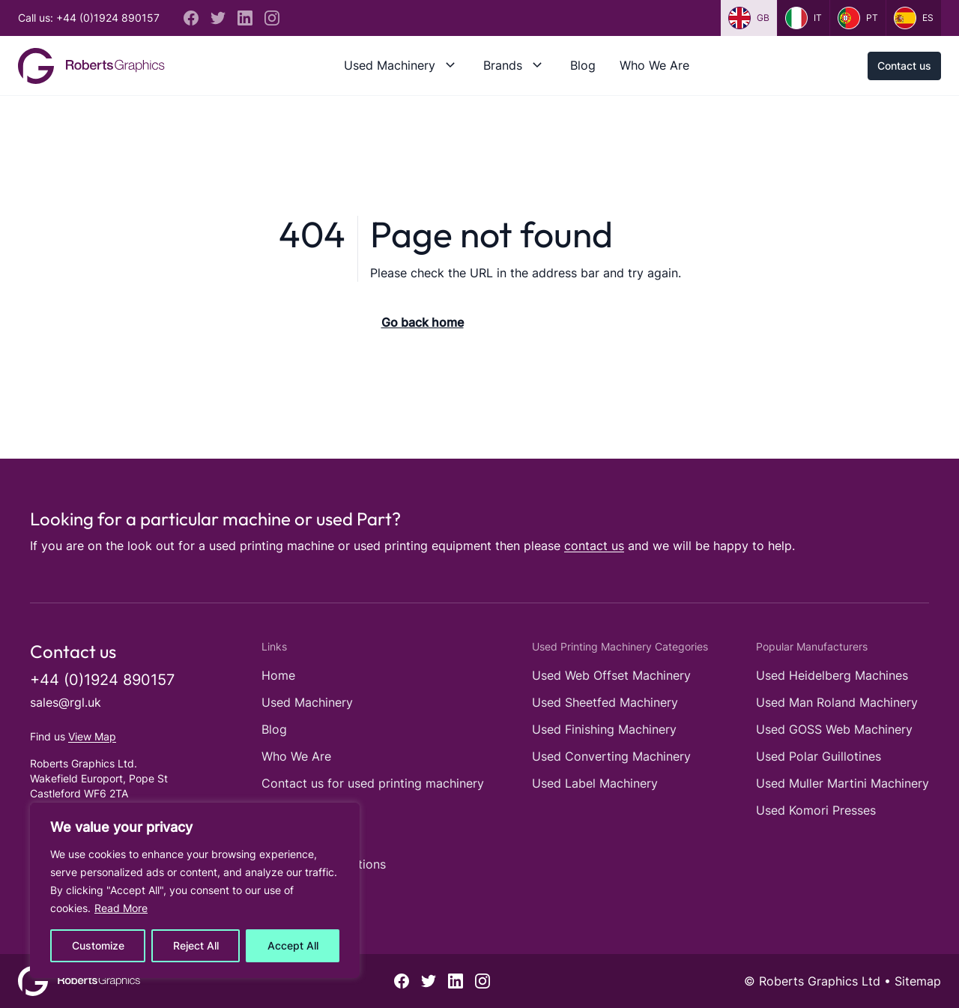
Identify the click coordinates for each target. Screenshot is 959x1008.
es (914, 18)
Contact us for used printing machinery (372, 783)
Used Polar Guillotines (818, 756)
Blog (583, 65)
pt (858, 18)
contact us (594, 545)
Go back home (422, 322)
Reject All (196, 945)
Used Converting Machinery (611, 756)
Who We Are (654, 65)
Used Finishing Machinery (604, 729)
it (803, 18)
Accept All (292, 945)
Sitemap (918, 981)
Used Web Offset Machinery (611, 675)
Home (278, 675)
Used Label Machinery (595, 783)
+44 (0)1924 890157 (102, 680)
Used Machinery (389, 65)
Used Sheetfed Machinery (605, 702)
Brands (502, 65)
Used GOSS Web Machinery (834, 729)
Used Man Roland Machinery (837, 702)
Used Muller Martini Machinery (842, 783)
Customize (98, 945)
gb (748, 18)
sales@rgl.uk (65, 702)
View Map (92, 736)
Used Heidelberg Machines (832, 675)
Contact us (904, 65)
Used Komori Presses (816, 810)
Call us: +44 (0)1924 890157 (89, 17)
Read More (121, 908)
